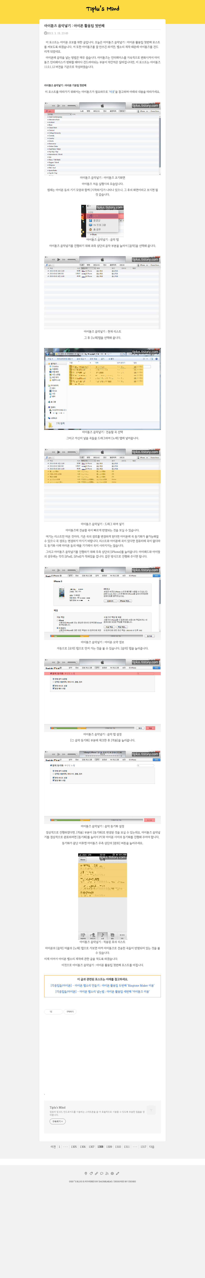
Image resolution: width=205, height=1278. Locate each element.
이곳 (112, 183)
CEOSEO (132, 1272)
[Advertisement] (102, 59)
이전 (53, 1238)
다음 (151, 1238)
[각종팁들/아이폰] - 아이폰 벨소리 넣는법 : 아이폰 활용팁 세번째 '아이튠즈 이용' (102, 1082)
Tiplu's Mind (102, 9)
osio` (71, 1272)
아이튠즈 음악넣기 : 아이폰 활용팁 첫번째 (74, 25)
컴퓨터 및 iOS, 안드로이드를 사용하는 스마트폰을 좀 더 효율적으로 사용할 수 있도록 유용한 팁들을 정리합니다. (97, 1204)
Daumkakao (105, 1272)
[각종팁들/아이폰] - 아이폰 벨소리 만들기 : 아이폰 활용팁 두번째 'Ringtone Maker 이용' (102, 1076)
